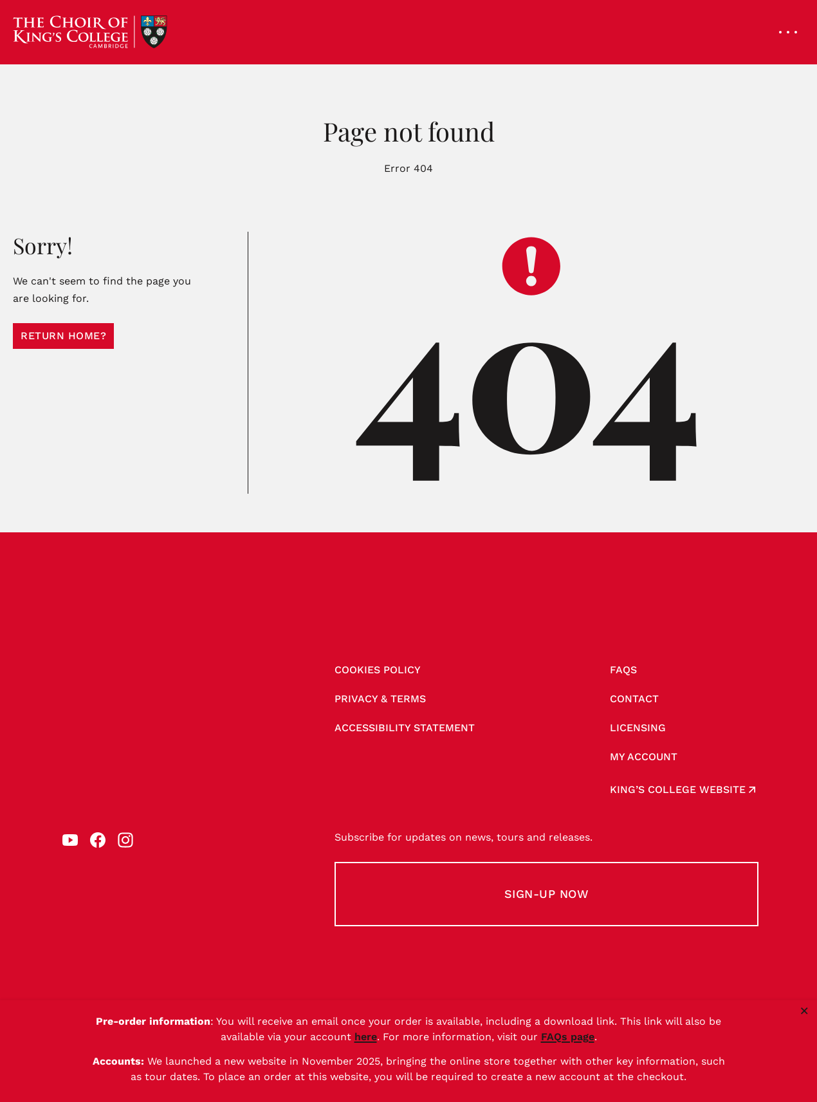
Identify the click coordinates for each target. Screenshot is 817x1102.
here (365, 1037)
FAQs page (567, 1037)
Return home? (63, 336)
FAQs (623, 670)
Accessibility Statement (405, 728)
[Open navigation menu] (788, 32)
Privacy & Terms (380, 699)
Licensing (638, 728)
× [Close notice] (804, 1010)
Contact (634, 699)
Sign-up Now (546, 894)
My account (643, 757)
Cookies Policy (378, 670)
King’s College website (678, 789)
